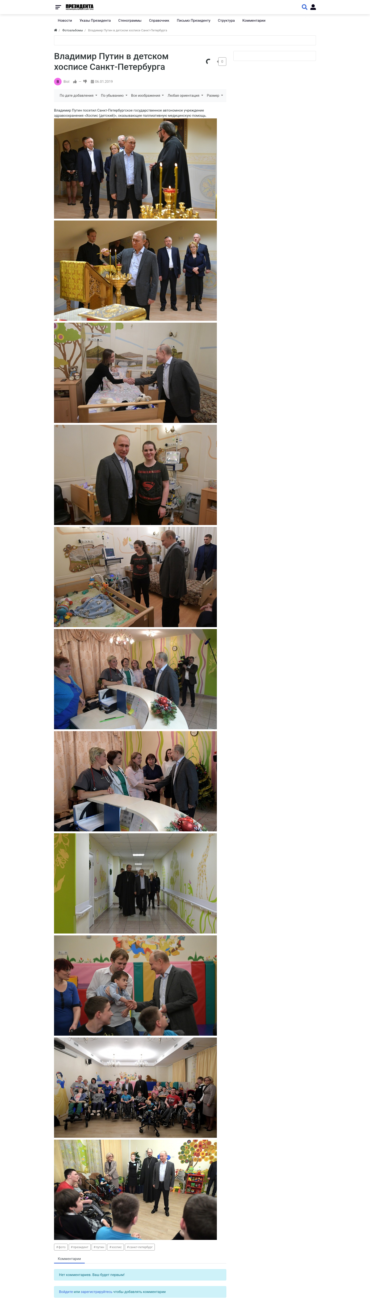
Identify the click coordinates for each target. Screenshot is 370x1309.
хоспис (117, 1247)
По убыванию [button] (113, 95)
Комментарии (69, 1259)
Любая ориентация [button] (184, 95)
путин (100, 1247)
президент (80, 1247)
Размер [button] (213, 95)
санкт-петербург (141, 1247)
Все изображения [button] (146, 95)
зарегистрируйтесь (96, 1292)
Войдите (66, 1292)
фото (62, 1247)
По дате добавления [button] (77, 95)
